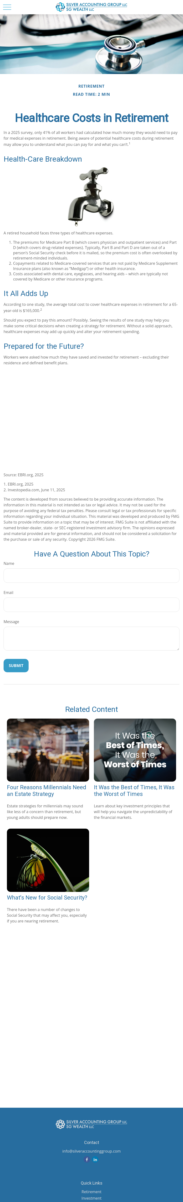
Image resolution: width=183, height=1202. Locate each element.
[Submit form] (16, 665)
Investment (91, 1198)
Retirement (91, 1191)
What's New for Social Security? (47, 897)
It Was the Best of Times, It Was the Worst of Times (134, 790)
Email (8, 592)
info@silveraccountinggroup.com (91, 1151)
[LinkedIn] (95, 1159)
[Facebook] (87, 1159)
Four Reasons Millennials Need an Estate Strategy (46, 790)
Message (11, 621)
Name (9, 563)
